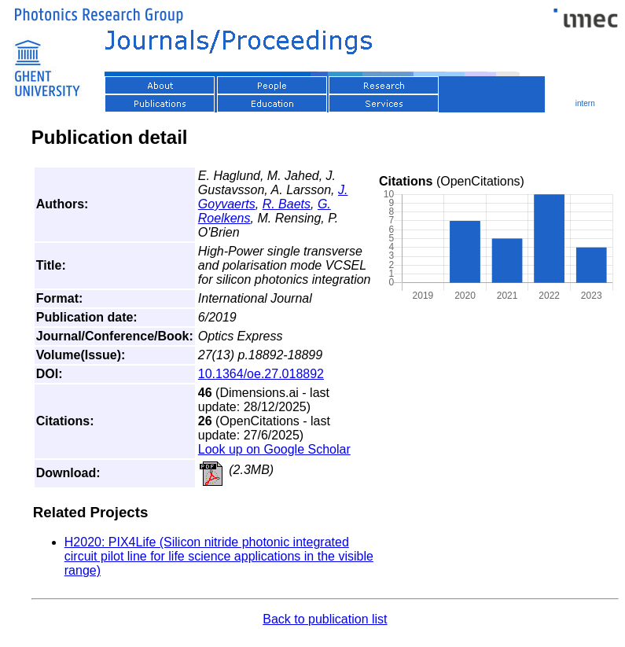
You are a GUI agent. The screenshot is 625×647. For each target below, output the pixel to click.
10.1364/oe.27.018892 (261, 373)
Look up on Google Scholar (274, 449)
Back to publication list (325, 619)
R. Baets (287, 204)
